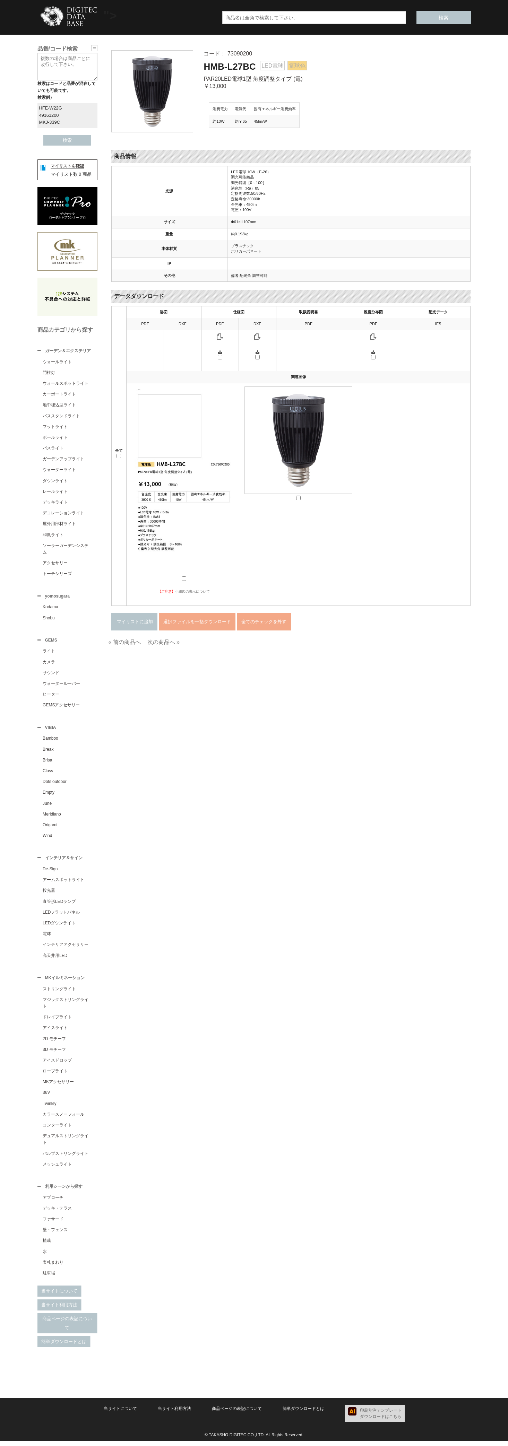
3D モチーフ (54, 1053)
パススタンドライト (61, 416)
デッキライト (55, 502)
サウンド (51, 674)
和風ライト (53, 535)
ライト (49, 653)
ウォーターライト (59, 470)
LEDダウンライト (59, 926)
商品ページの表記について (67, 1328)
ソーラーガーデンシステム (65, 549)
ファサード (53, 1223)
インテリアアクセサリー (65, 948)
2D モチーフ (54, 1042)
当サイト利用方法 (59, 1309)
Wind (47, 838)
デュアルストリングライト (65, 1143)
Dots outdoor (55, 784)
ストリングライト (59, 993)
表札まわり (53, 1267)
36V (46, 1096)
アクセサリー (55, 563)
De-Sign (50, 872)
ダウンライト (55, 481)
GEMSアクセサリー (61, 707)
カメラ (49, 664)
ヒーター (51, 696)
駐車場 (49, 1277)
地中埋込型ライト (59, 405)
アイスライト (55, 1031)
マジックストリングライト (65, 1007)
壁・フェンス (55, 1234)
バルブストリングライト (65, 1157)
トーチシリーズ (57, 574)
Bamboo (50, 741)
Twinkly (49, 1107)
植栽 (47, 1245)
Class (48, 773)
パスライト (53, 448)
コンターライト (57, 1129)
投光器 (49, 893)
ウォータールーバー (61, 685)
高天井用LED (55, 959)
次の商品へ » (163, 642)
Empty (48, 795)
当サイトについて (59, 1295)
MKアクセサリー (58, 1085)
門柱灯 (49, 373)
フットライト (55, 427)
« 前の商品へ (125, 642)
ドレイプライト (57, 1021)
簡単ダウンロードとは (63, 1346)
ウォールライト (57, 362)
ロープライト (55, 1075)
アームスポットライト (63, 883)
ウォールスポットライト (65, 384)
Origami (50, 827)
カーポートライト (59, 394)
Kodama (50, 608)
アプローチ (53, 1202)
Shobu (49, 619)
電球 (47, 937)
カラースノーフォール (63, 1118)
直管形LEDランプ (59, 905)
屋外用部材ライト (59, 524)
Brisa (47, 762)
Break (48, 752)
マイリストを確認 (67, 166)
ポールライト (55, 438)
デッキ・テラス (57, 1213)
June (47, 806)
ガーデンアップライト (63, 459)
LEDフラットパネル (61, 915)
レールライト (55, 492)
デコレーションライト (63, 513)
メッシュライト (57, 1168)
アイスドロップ (57, 1064)
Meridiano (52, 817)
